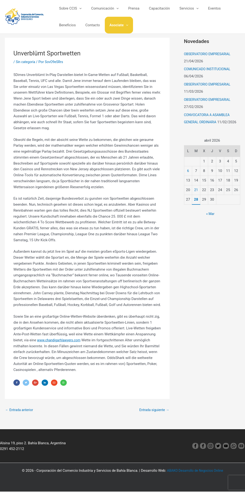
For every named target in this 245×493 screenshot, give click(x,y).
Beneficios (223, 8)
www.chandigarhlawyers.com (60, 340)
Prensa (128, 8)
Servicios (178, 8)
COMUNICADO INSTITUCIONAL (209, 69)
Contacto (65, 25)
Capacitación (151, 8)
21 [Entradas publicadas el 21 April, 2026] (196, 190)
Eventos (201, 8)
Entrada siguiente (153, 411)
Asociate (89, 25)
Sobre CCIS (69, 8)
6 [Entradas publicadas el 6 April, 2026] (188, 171)
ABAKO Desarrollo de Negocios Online (195, 472)
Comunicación (101, 8)
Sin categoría (26, 62)
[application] (78, 8)
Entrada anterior (20, 411)
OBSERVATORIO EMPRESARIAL (209, 54)
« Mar (210, 214)
